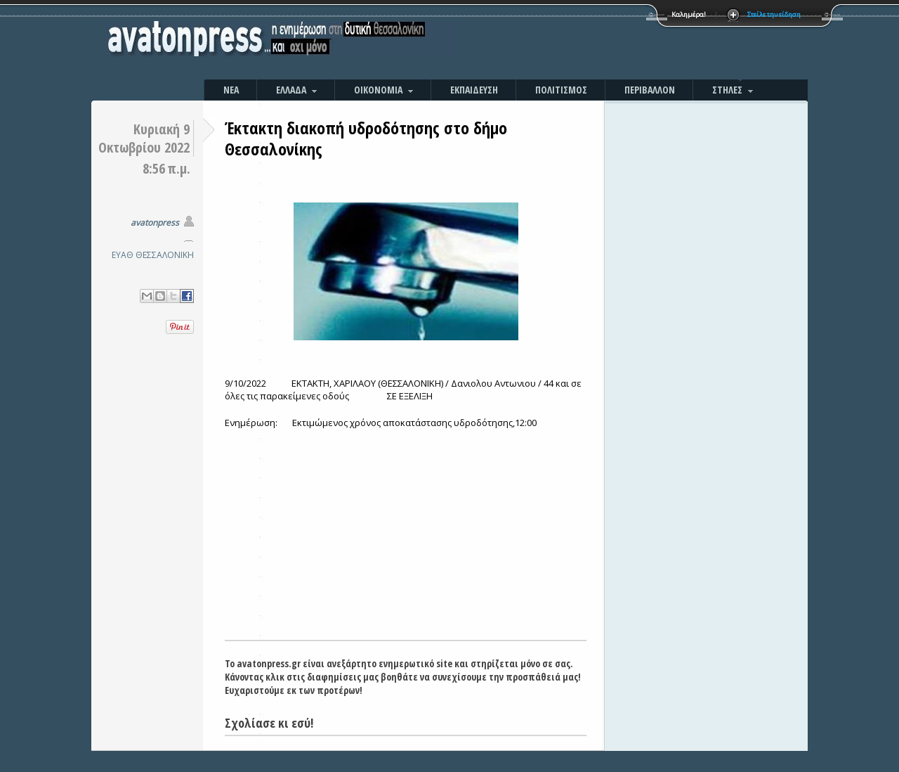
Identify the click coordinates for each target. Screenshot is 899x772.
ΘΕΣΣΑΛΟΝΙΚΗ (165, 255)
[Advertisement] (600, 42)
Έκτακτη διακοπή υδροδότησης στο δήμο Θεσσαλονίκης (366, 138)
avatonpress (155, 223)
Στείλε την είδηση (774, 14)
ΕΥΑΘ (122, 255)
